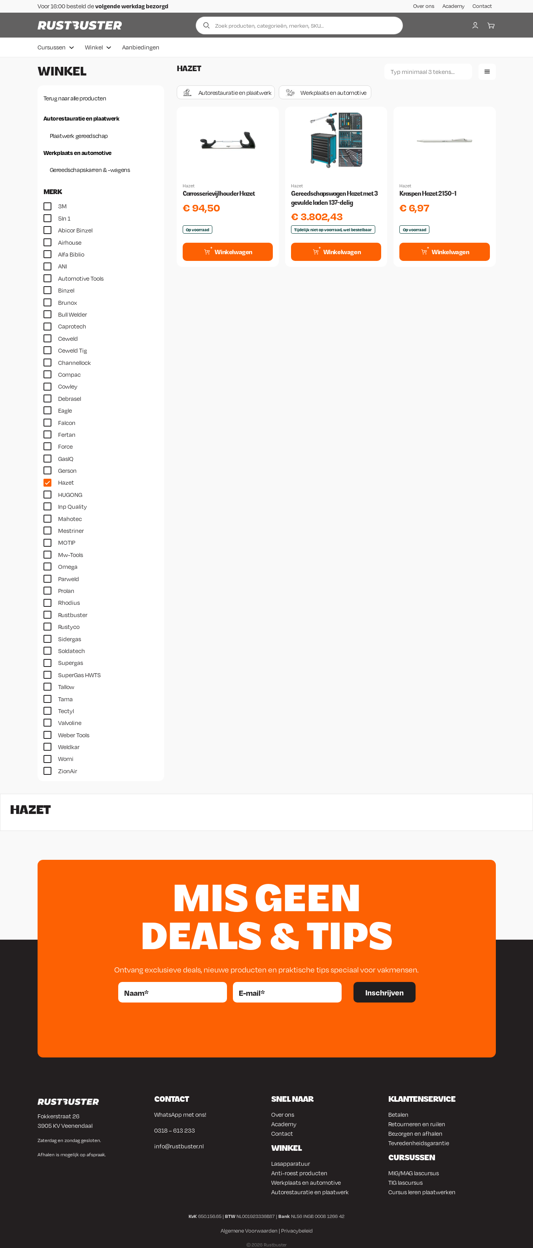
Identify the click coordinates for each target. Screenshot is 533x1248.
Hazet (189, 185)
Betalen (398, 1113)
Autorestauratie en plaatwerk (81, 117)
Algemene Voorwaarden (249, 1230)
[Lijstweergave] (487, 71)
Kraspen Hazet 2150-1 (427, 192)
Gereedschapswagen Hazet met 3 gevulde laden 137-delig (334, 197)
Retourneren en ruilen (416, 1123)
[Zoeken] (428, 71)
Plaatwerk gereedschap (79, 134)
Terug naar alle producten (74, 97)
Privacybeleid (297, 1230)
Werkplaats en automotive (77, 151)
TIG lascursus (405, 1181)
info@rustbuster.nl (179, 1145)
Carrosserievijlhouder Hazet (219, 192)
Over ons (424, 6)
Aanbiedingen (140, 46)
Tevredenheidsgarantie (418, 1142)
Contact (482, 6)
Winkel (94, 46)
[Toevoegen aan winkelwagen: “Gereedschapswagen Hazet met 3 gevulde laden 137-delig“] (336, 251)
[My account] (475, 24)
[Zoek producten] (299, 25)
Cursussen (52, 46)
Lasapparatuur (290, 1162)
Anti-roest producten (299, 1172)
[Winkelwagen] (491, 24)
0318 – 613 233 (174, 1129)
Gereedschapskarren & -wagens (90, 168)
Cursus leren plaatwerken (422, 1191)
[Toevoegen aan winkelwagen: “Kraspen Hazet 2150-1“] (444, 251)
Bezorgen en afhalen (415, 1132)
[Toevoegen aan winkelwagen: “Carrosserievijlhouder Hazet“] (228, 251)
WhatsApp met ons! (180, 1113)
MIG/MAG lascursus (413, 1172)
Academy (453, 6)
